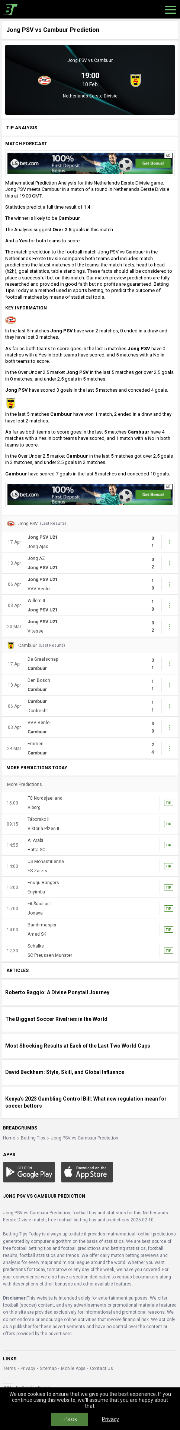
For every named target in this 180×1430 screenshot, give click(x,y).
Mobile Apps (73, 1368)
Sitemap (48, 1368)
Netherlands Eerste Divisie (90, 96)
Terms (9, 1368)
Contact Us (101, 1368)
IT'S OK (69, 1419)
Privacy (27, 1368)
